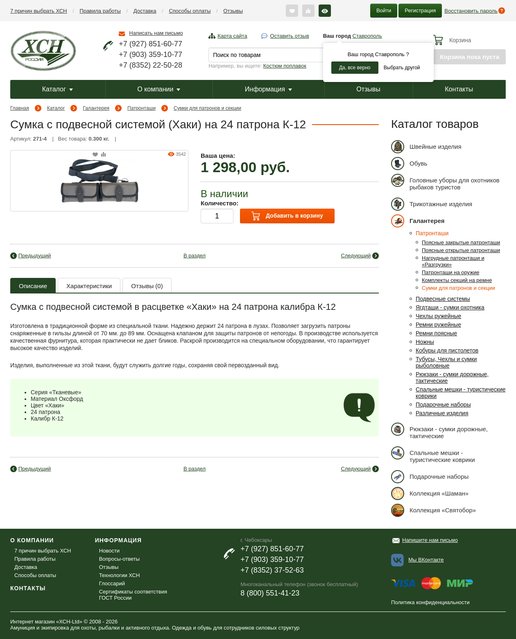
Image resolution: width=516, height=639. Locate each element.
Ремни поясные (436, 333)
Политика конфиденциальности (430, 602)
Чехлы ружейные (438, 316)
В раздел (194, 255)
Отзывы (233, 11)
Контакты (459, 89)
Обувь (409, 163)
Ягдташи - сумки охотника (450, 307)
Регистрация (420, 10)
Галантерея (96, 108)
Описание (33, 285)
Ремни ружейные (438, 324)
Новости (109, 551)
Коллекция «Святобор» (433, 510)
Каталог (57, 89)
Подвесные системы (443, 299)
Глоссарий (112, 583)
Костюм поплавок (284, 66)
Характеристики (89, 285)
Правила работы (100, 11)
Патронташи (141, 108)
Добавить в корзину (287, 216)
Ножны (425, 342)
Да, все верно (355, 67)
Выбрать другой (402, 67)
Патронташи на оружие (450, 272)
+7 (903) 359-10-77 (150, 54)
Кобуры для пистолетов (447, 350)
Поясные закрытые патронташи (461, 242)
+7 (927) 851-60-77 (150, 44)
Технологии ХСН (119, 575)
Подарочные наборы (443, 404)
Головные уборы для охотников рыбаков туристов (445, 182)
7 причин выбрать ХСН (38, 11)
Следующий (356, 255)
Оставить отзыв (289, 36)
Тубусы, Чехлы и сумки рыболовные (446, 362)
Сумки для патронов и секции (207, 108)
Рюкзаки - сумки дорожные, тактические (439, 431)
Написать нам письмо (156, 33)
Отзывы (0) (147, 285)
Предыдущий (34, 255)
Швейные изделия (426, 146)
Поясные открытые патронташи (461, 250)
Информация (268, 89)
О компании (158, 89)
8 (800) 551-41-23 (269, 593)
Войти (383, 10)
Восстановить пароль (471, 11)
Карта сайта (232, 36)
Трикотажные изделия (431, 204)
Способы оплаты (189, 11)
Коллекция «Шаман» (429, 493)
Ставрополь (367, 36)
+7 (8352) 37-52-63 (272, 570)
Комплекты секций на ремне (457, 280)
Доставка (145, 11)
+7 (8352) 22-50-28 (150, 65)
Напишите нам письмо (430, 540)
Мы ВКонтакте (426, 560)
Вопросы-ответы (119, 559)
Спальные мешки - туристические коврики (433, 454)
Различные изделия (442, 413)
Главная (19, 108)
